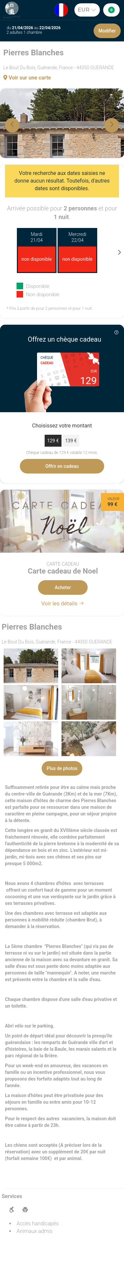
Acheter (63, 587)
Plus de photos (62, 768)
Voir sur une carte (27, 78)
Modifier (107, 30)
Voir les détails (63, 603)
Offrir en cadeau (62, 466)
